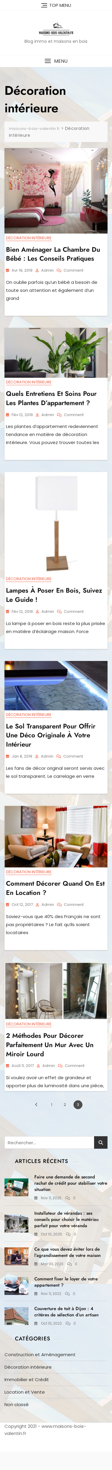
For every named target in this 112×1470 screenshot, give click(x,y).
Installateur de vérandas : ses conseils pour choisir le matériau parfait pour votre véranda (66, 1219)
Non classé (16, 1404)
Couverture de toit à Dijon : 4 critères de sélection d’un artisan (66, 1311)
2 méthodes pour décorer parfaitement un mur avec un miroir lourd (49, 1045)
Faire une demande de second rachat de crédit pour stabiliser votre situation (70, 1183)
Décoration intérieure (29, 238)
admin (47, 270)
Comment (73, 270)
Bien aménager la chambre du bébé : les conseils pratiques (53, 254)
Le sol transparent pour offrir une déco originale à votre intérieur (51, 735)
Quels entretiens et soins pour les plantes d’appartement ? (51, 398)
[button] (56, 61)
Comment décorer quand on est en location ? (55, 888)
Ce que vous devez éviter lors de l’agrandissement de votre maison (67, 1252)
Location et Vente (24, 1392)
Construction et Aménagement (40, 1354)
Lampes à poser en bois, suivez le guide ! (54, 595)
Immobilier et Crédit (26, 1379)
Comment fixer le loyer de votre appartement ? (66, 1282)
